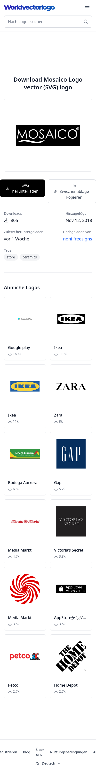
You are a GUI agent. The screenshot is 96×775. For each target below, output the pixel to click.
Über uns (40, 752)
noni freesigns (77, 239)
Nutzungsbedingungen (68, 752)
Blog (26, 752)
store (11, 257)
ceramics (30, 257)
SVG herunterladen (22, 188)
